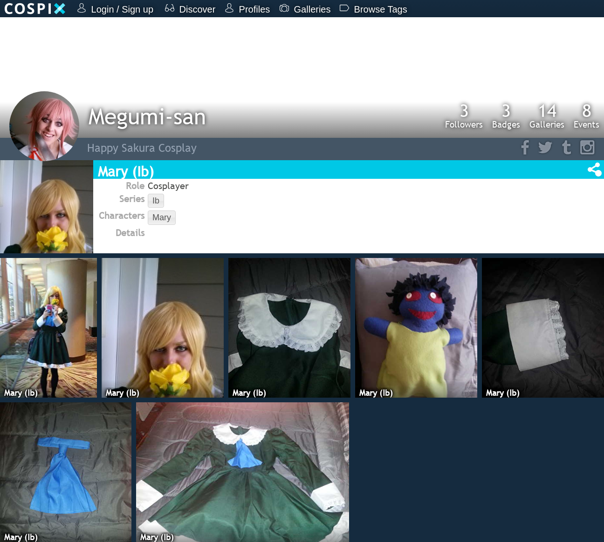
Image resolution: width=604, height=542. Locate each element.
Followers (464, 115)
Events (586, 115)
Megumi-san (147, 116)
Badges (506, 115)
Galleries (546, 115)
